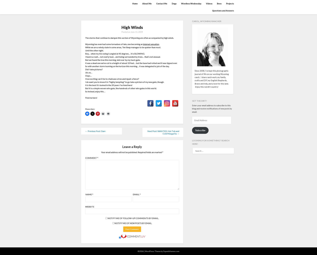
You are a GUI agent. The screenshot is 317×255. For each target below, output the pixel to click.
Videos (209, 3)
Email (137, 194)
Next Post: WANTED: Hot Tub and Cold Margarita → (163, 132)
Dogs (174, 3)
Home (135, 3)
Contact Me (161, 3)
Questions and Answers (223, 10)
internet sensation (151, 44)
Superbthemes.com (171, 251)
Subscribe (200, 130)
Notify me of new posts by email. (133, 223)
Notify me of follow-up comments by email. (133, 218)
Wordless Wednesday (191, 3)
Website (89, 206)
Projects (230, 3)
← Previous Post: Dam (95, 131)
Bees (219, 3)
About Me (147, 3)
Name (89, 194)
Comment (91, 158)
